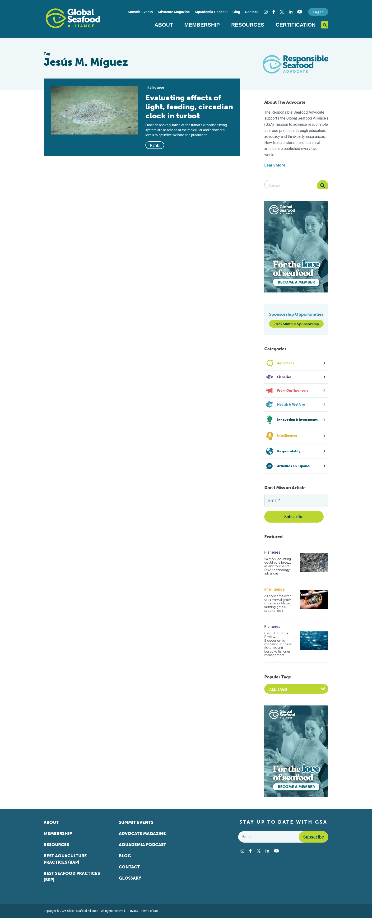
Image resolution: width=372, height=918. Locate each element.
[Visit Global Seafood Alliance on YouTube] (299, 11)
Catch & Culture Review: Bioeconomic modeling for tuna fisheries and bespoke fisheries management (277, 644)
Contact (251, 12)
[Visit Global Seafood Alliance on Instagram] (265, 11)
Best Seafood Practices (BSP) (72, 876)
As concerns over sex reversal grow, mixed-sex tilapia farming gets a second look (277, 603)
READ (155, 145)
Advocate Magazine (174, 12)
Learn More (274, 165)
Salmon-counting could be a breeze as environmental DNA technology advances (278, 566)
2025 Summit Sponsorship (296, 323)
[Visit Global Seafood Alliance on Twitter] (281, 11)
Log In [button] (318, 11)
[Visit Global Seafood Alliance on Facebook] (273, 11)
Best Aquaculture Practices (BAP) (65, 859)
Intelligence (274, 589)
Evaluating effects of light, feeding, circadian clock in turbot (189, 106)
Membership (202, 25)
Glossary (130, 878)
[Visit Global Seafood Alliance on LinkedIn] (290, 11)
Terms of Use (149, 911)
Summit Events (140, 12)
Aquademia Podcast (211, 12)
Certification (296, 25)
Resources (247, 25)
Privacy (133, 911)
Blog (236, 12)
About (163, 25)
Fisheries (272, 552)
